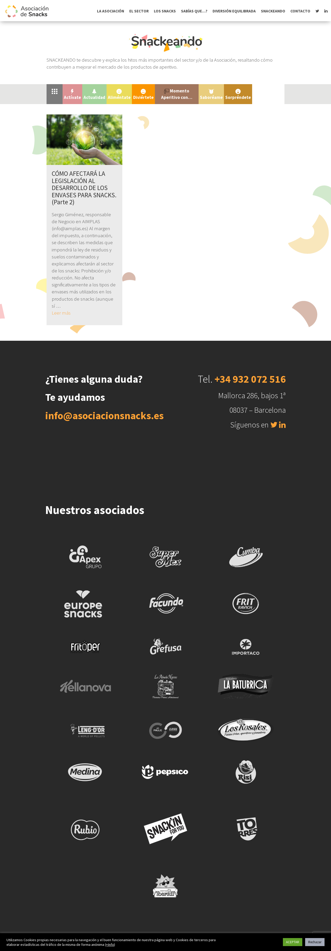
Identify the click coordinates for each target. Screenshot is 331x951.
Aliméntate (119, 94)
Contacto (300, 11)
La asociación (110, 11)
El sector (139, 11)
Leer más (61, 313)
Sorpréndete (238, 94)
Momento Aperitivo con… (176, 94)
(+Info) (110, 944)
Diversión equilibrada (234, 11)
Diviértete (143, 94)
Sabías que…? (194, 11)
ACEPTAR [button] (292, 942)
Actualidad (94, 94)
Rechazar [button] (314, 942)
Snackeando (273, 11)
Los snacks (165, 11)
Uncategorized (268, 91)
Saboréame (211, 94)
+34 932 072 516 (250, 379)
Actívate (72, 94)
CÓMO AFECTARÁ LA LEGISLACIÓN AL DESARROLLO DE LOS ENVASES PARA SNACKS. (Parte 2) (84, 187)
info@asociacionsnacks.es (104, 415)
